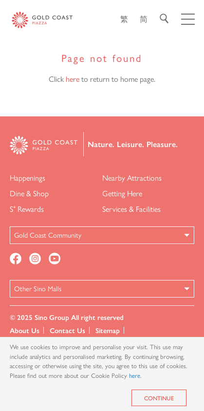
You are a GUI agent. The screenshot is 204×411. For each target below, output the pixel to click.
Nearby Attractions (132, 177)
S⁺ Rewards (27, 208)
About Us (24, 330)
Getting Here (122, 193)
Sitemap (107, 330)
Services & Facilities (131, 208)
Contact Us (67, 330)
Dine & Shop (29, 193)
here (72, 78)
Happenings (27, 177)
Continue (159, 397)
